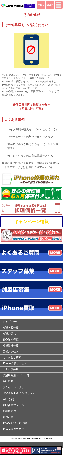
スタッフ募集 (11, 369)
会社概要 (8, 381)
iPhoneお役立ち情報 (15, 423)
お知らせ (8, 417)
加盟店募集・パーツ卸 (16, 375)
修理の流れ (9, 333)
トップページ (11, 321)
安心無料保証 (11, 339)
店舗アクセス (11, 351)
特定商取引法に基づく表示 (19, 393)
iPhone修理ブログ (13, 429)
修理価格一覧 (11, 345)
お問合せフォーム (13, 405)
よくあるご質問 (12, 357)
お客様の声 (9, 411)
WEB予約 (8, 399)
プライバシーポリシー (16, 387)
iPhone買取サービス (15, 363)
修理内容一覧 (11, 327)
